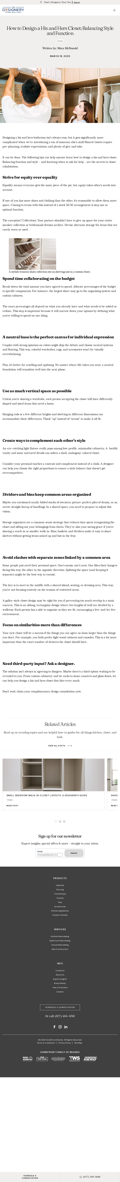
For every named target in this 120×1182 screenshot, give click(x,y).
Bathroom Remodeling (60, 940)
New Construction (60, 949)
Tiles (60, 902)
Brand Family (60, 983)
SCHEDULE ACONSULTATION (30, 1176)
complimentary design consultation (53, 691)
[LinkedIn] (66, 1027)
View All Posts (60, 746)
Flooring (60, 889)
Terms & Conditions (46, 1043)
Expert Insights (60, 979)
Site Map (78, 1043)
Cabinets (60, 885)
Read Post (15, 806)
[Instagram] (60, 1027)
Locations (60, 970)
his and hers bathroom (32, 137)
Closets (60, 898)
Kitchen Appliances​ (60, 911)
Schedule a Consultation (60, 1007)
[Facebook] (54, 1027)
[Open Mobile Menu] (114, 10)
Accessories (60, 906)
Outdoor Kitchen (60, 915)
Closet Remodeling (60, 945)
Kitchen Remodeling (60, 936)
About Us (60, 975)
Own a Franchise (60, 987)
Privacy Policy (64, 1043)
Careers (60, 992)
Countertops (60, 894)
